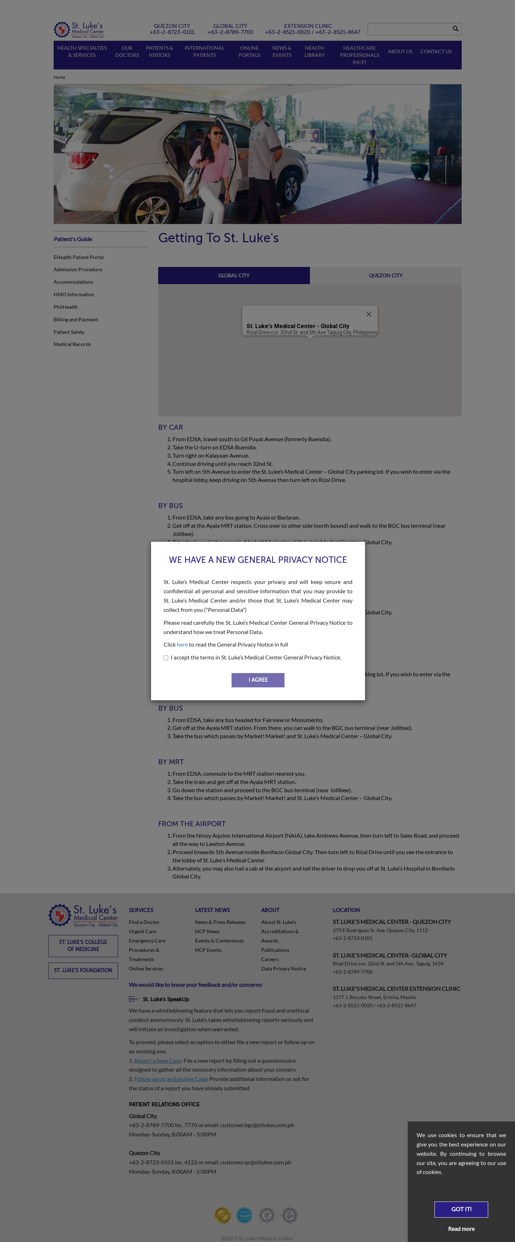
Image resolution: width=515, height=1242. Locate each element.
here (182, 644)
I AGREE (258, 680)
